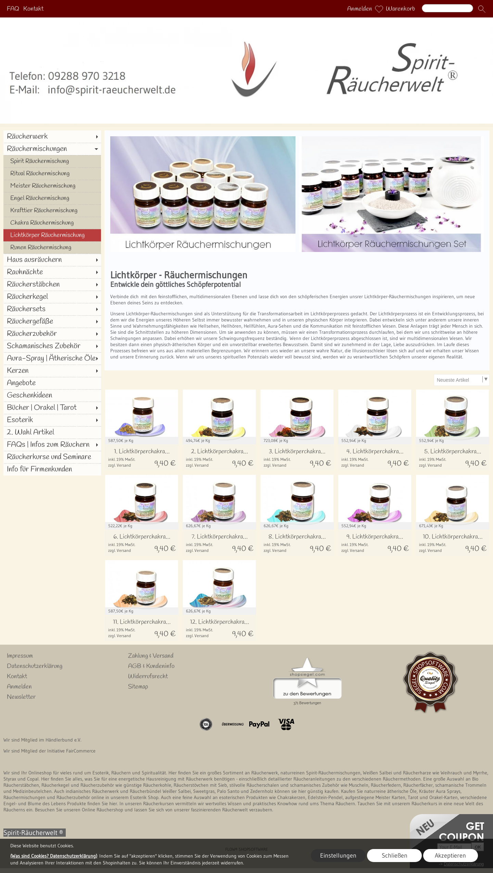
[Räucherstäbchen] (52, 284)
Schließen (394, 855)
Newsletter (21, 697)
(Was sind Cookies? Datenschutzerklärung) (53, 856)
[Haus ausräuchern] (52, 260)
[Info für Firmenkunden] (52, 469)
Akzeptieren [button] (450, 855)
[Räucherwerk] (52, 136)
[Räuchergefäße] (52, 321)
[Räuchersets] (52, 309)
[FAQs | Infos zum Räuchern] (52, 445)
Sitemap (138, 687)
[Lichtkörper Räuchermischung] (52, 235)
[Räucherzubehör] (52, 334)
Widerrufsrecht (148, 676)
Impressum (20, 656)
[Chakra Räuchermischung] (52, 223)
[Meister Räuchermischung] (52, 186)
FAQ (13, 9)
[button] (481, 8)
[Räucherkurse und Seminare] (52, 457)
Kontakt (33, 9)
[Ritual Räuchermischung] (52, 173)
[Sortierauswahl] (461, 380)
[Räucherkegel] (52, 297)
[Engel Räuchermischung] (52, 198)
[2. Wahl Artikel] (52, 432)
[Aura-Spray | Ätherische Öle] (52, 358)
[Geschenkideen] (52, 395)
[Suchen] (447, 8)
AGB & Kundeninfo (151, 666)
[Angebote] (52, 383)
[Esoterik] (52, 420)
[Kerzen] (52, 371)
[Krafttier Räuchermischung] (52, 210)
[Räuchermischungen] (52, 149)
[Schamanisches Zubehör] (52, 346)
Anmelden (359, 9)
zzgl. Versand (119, 465)
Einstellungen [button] (338, 855)
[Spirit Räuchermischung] (52, 161)
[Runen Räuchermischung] (52, 247)
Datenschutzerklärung (34, 666)
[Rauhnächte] (52, 272)
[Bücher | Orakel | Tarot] (52, 408)
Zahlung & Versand (151, 656)
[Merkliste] (379, 8)
